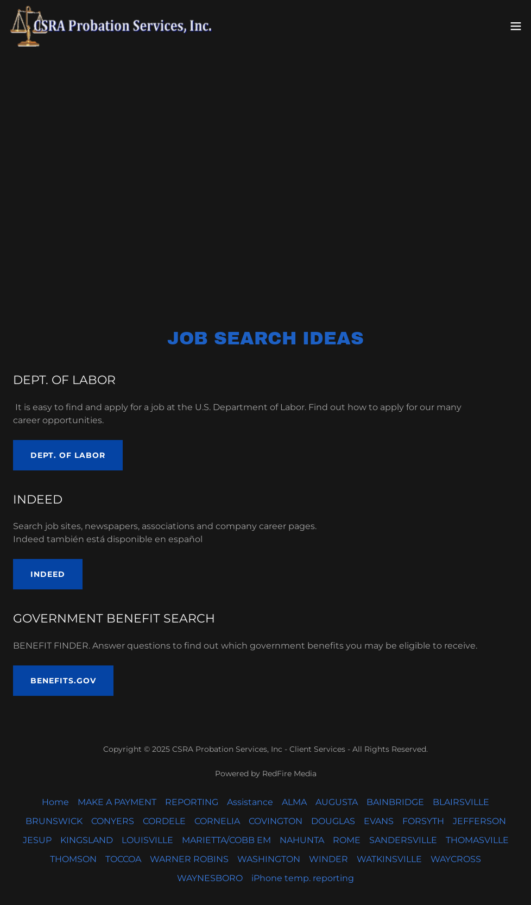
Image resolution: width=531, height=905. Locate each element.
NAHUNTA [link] (302, 840)
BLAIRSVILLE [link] (461, 802)
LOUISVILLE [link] (147, 840)
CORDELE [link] (164, 821)
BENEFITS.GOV (63, 681)
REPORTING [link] (191, 802)
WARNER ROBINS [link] (189, 859)
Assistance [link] (250, 802)
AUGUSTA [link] (336, 802)
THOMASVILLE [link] (477, 840)
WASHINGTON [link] (268, 859)
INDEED (47, 574)
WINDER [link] (328, 859)
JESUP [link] (37, 840)
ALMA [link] (294, 802)
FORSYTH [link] (423, 821)
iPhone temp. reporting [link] (302, 878)
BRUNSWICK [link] (54, 821)
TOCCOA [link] (123, 859)
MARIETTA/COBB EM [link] (226, 840)
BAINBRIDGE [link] (395, 802)
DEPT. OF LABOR (67, 455)
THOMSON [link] (73, 859)
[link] (113, 26)
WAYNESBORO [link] (210, 878)
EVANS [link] (379, 821)
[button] (516, 26)
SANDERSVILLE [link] (403, 840)
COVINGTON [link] (275, 821)
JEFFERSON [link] (479, 821)
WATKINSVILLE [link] (389, 859)
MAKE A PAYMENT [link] (117, 802)
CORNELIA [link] (217, 821)
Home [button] (55, 802)
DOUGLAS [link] (333, 821)
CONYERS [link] (112, 821)
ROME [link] (347, 840)
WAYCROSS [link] (456, 859)
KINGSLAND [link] (86, 840)
